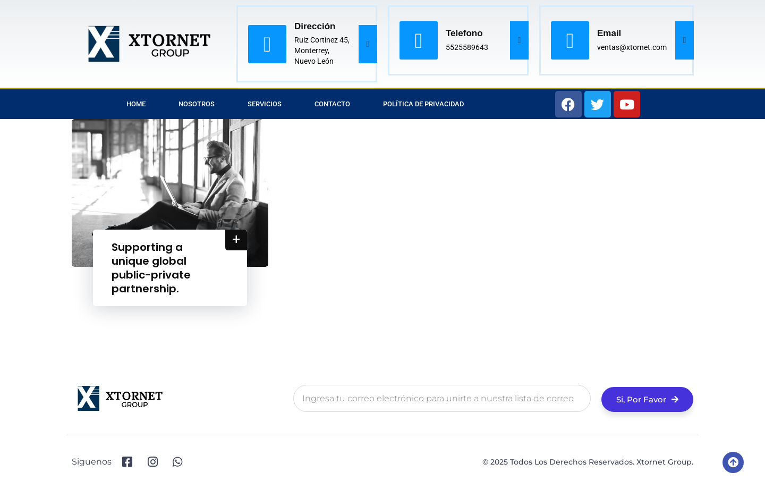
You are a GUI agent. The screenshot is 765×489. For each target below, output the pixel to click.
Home (136, 104)
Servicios (265, 104)
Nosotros (196, 104)
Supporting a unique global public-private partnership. (151, 268)
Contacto (332, 104)
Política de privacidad (423, 104)
